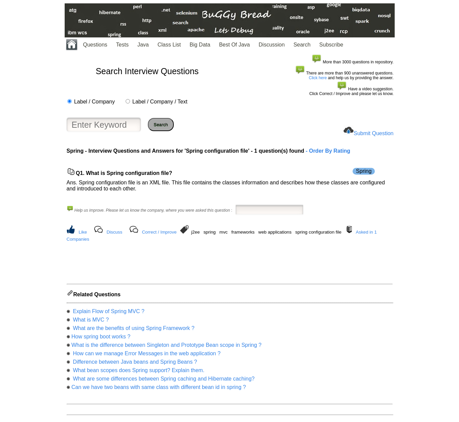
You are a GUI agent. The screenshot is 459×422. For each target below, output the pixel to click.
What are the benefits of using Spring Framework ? (133, 330)
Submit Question (373, 133)
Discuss (114, 232)
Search (301, 45)
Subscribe (331, 45)
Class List (169, 45)
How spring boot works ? (100, 338)
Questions (95, 45)
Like (83, 232)
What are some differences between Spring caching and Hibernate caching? (163, 381)
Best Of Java (234, 45)
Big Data (200, 45)
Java (143, 45)
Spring (363, 171)
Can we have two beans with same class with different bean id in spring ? (158, 389)
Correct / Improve (159, 232)
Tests (122, 45)
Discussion (272, 45)
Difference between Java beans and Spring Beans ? (134, 364)
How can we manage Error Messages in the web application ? (146, 355)
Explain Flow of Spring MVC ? (107, 313)
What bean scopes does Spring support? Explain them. (137, 372)
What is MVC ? (90, 322)
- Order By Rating (327, 151)
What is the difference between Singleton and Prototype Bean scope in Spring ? (166, 347)
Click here (318, 78)
